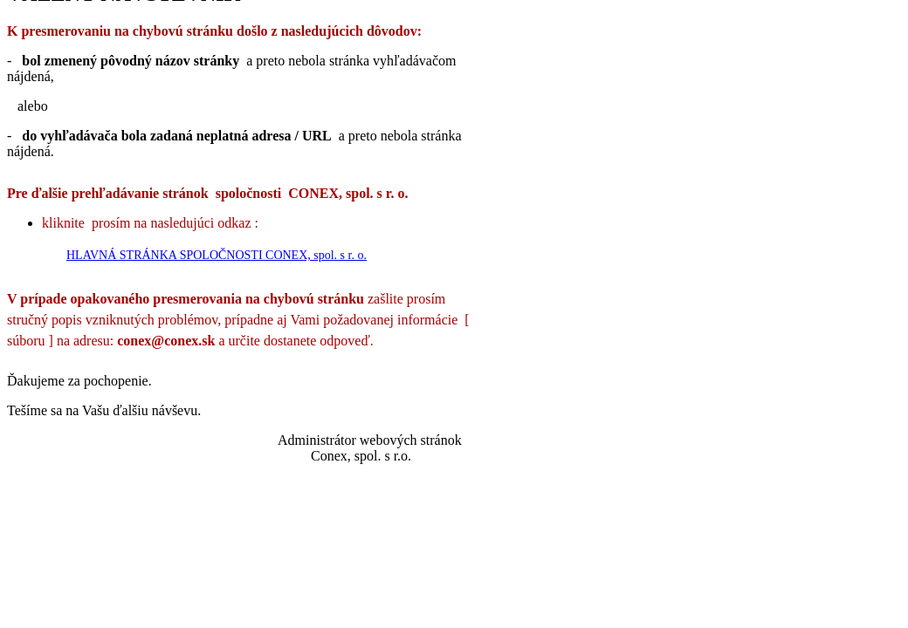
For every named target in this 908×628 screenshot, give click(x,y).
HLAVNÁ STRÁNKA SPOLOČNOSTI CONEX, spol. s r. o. (216, 255)
